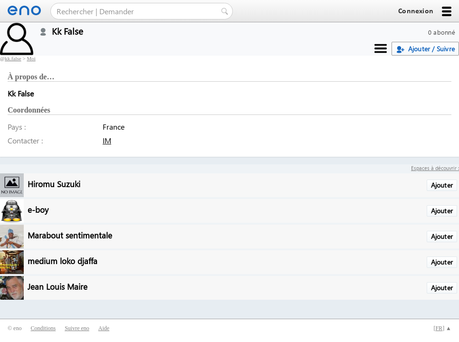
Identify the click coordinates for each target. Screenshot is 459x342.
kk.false (13, 58)
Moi (31, 58)
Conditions (43, 328)
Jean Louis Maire (57, 286)
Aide (103, 328)
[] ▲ (442, 328)
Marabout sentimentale (70, 234)
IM (107, 140)
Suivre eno (77, 328)
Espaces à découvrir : (435, 167)
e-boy (38, 209)
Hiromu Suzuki (54, 183)
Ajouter (442, 185)
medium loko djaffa (62, 260)
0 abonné (441, 32)
